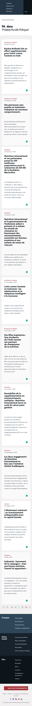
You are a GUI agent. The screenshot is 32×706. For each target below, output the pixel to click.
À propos (9, 3)
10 (26, 607)
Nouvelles (9, 11)
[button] (27, 12)
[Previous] (3, 607)
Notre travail (10, 6)
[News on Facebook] (11, 699)
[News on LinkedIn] (21, 699)
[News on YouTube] (19, 699)
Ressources (9, 8)
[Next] (29, 607)
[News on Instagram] (13, 699)
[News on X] (16, 699)
